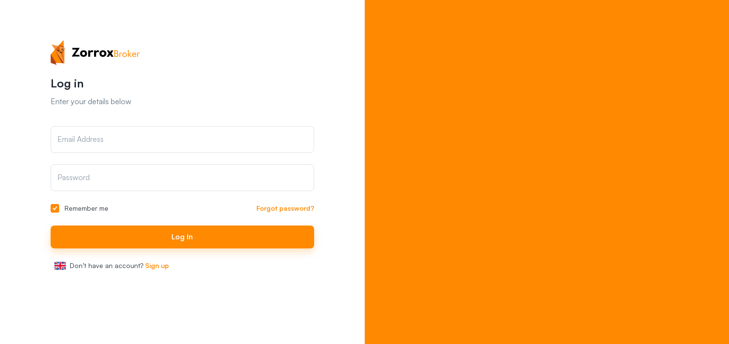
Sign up (157, 265)
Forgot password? (285, 208)
